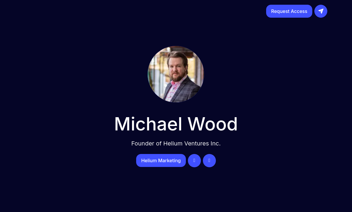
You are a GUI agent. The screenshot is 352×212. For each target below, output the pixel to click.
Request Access (289, 11)
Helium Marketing (161, 160)
